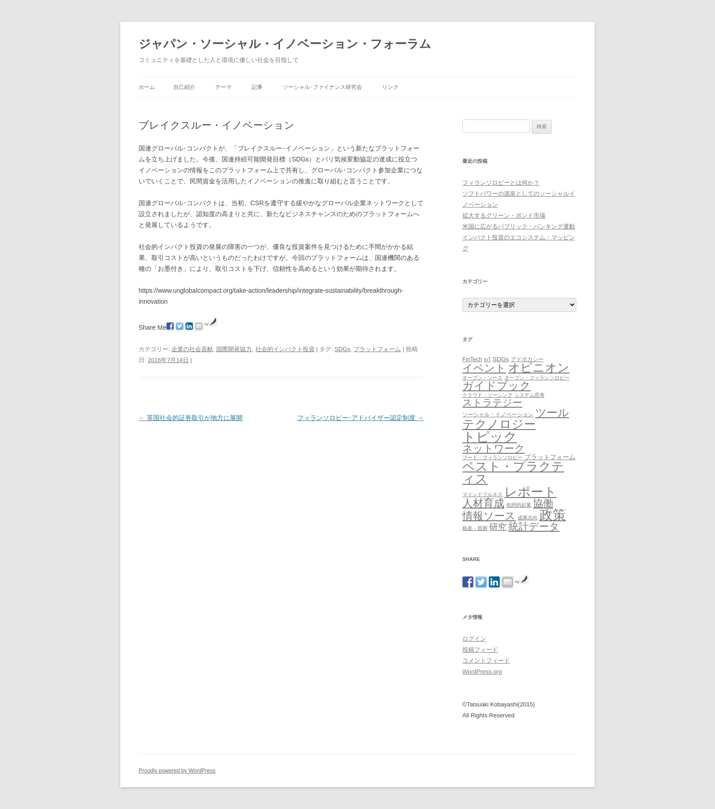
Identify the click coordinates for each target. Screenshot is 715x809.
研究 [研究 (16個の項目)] (498, 527)
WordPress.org (482, 671)
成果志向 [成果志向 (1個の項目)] (528, 517)
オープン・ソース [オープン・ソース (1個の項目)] (482, 377)
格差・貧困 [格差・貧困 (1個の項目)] (474, 528)
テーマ (223, 87)
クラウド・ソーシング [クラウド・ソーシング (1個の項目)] (487, 395)
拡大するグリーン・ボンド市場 (503, 215)
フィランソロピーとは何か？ (500, 182)
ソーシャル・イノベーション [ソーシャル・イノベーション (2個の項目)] (498, 414)
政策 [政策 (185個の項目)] (552, 515)
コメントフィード (486, 660)
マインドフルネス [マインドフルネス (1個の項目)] (482, 494)
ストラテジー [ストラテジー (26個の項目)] (492, 402)
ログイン (474, 638)
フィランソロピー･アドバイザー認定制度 (360, 417)
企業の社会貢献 (192, 349)
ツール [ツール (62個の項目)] (552, 412)
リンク (390, 87)
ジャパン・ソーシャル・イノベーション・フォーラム (285, 44)
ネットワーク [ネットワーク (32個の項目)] (493, 448)
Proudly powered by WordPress (177, 771)
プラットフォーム (377, 349)
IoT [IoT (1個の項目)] (487, 359)
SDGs (343, 349)
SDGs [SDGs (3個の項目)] (500, 359)
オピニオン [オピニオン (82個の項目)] (539, 367)
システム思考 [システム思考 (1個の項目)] (529, 395)
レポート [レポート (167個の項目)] (530, 491)
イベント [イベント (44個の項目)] (484, 368)
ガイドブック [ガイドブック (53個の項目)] (496, 385)
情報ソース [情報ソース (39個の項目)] (489, 516)
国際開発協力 (234, 349)
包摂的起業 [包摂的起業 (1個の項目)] (518, 505)
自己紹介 (184, 87)
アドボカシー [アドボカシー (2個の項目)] (527, 359)
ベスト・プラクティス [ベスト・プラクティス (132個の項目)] (513, 472)
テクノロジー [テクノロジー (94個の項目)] (499, 424)
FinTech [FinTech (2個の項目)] (472, 359)
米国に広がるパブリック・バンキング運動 (518, 226)
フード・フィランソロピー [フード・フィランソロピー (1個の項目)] (492, 457)
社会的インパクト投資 (285, 349)
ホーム (147, 87)
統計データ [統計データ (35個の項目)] (534, 526)
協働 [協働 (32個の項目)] (543, 503)
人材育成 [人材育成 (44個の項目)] (483, 503)
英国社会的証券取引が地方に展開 (191, 417)
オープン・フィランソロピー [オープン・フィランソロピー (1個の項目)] (537, 377)
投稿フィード (480, 649)
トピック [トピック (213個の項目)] (489, 436)
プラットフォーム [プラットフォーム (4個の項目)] (549, 457)
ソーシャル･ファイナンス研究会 (322, 87)
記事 (257, 87)
